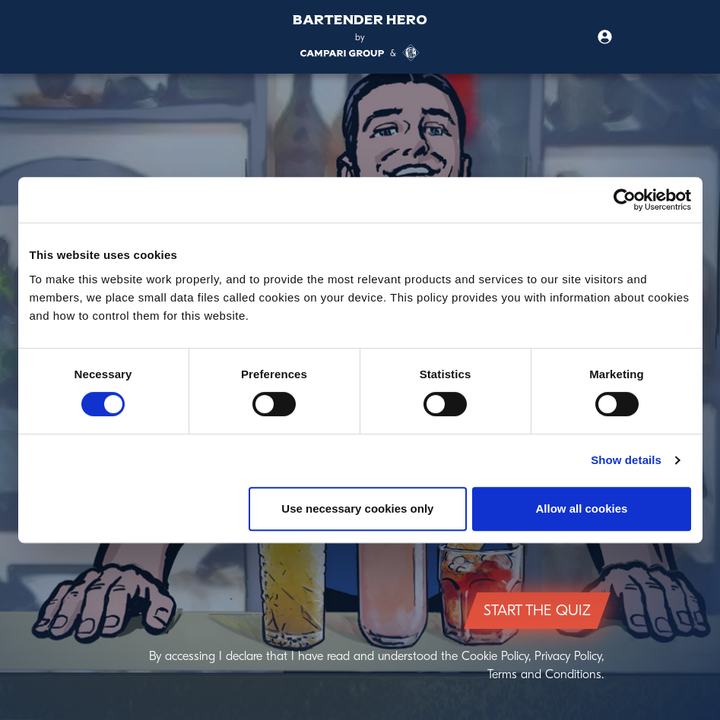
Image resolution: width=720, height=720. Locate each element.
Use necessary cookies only (357, 508)
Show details (626, 459)
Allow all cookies (582, 508)
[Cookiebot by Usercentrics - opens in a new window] (624, 199)
